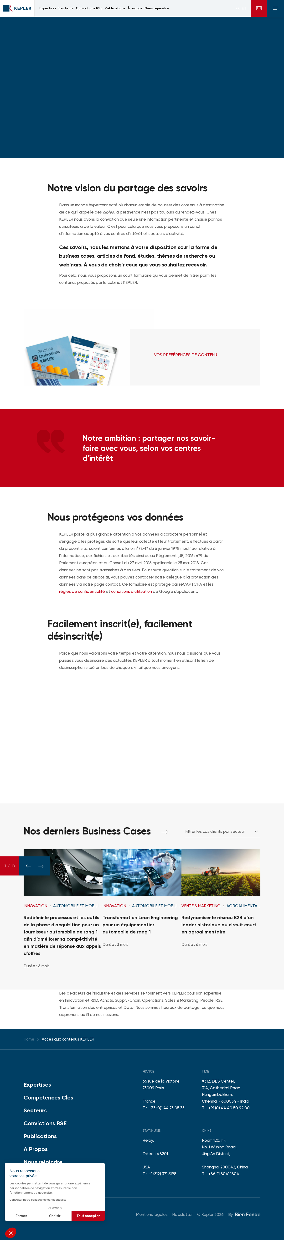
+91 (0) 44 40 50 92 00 (229, 1107)
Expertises (37, 1084)
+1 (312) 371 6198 (162, 1173)
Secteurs (35, 1110)
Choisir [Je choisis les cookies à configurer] (54, 1216)
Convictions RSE (45, 1123)
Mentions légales (152, 1214)
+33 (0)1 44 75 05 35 (167, 1107)
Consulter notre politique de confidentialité (38, 1199)
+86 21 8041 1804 (223, 1173)
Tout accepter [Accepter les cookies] (88, 1216)
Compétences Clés (48, 1097)
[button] (10, 1233)
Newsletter (182, 1214)
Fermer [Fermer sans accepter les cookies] (21, 1216)
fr (238, 8)
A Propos (36, 1149)
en (244, 8)
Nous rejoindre (43, 1161)
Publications (40, 1136)
